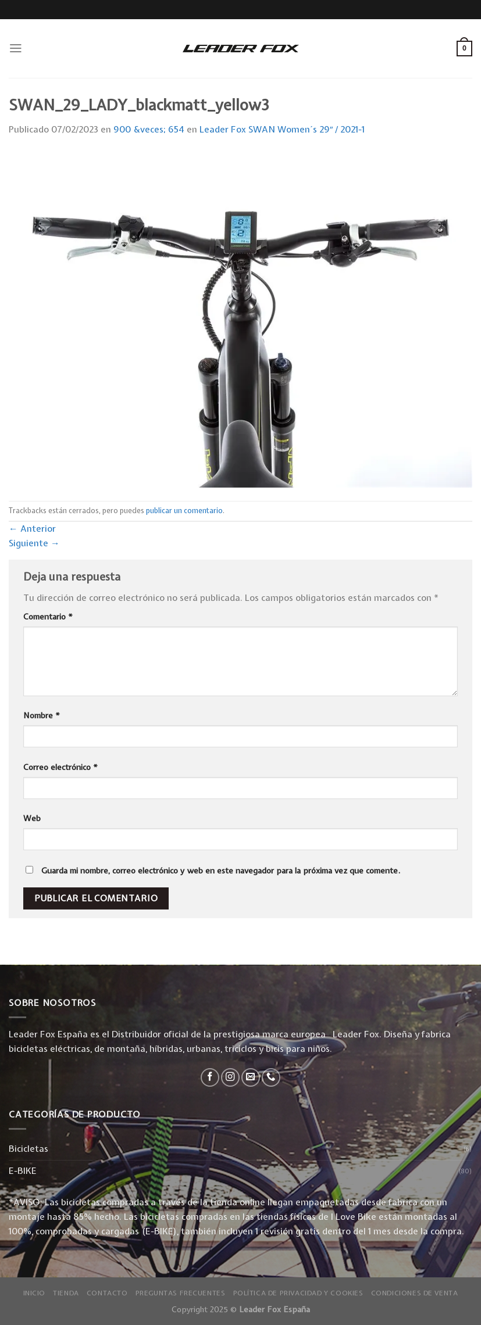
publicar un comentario (184, 510)
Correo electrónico (60, 767)
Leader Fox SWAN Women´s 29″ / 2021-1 (282, 129)
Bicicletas (28, 1149)
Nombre (41, 715)
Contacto (107, 1293)
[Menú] (16, 48)
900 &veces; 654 (148, 129)
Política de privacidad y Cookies (298, 1293)
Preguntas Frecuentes (181, 1293)
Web (32, 818)
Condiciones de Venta (414, 1293)
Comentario (48, 616)
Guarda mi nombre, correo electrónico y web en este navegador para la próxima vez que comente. (220, 870)
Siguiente (34, 543)
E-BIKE (23, 1171)
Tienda (66, 1293)
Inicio (34, 1293)
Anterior (32, 528)
